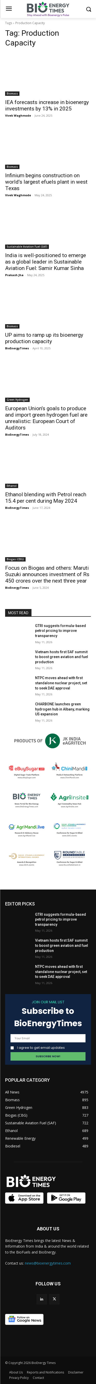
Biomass (12, 93)
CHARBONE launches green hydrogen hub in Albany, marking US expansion (62, 709)
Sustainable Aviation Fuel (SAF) (27, 246)
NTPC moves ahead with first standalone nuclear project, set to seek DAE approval (61, 683)
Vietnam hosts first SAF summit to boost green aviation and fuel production (61, 657)
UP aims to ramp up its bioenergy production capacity (44, 338)
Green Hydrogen (17, 399)
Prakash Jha (14, 275)
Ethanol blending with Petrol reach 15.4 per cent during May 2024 (45, 497)
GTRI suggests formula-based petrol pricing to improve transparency (60, 631)
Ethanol (12, 486)
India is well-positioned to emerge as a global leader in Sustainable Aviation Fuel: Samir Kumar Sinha (45, 261)
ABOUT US (48, 1228)
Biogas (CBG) (15, 559)
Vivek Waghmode (18, 115)
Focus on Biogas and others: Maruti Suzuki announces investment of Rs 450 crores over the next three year (47, 574)
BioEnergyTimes (17, 348)
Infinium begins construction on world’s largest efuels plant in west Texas (46, 181)
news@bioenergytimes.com (48, 1263)
